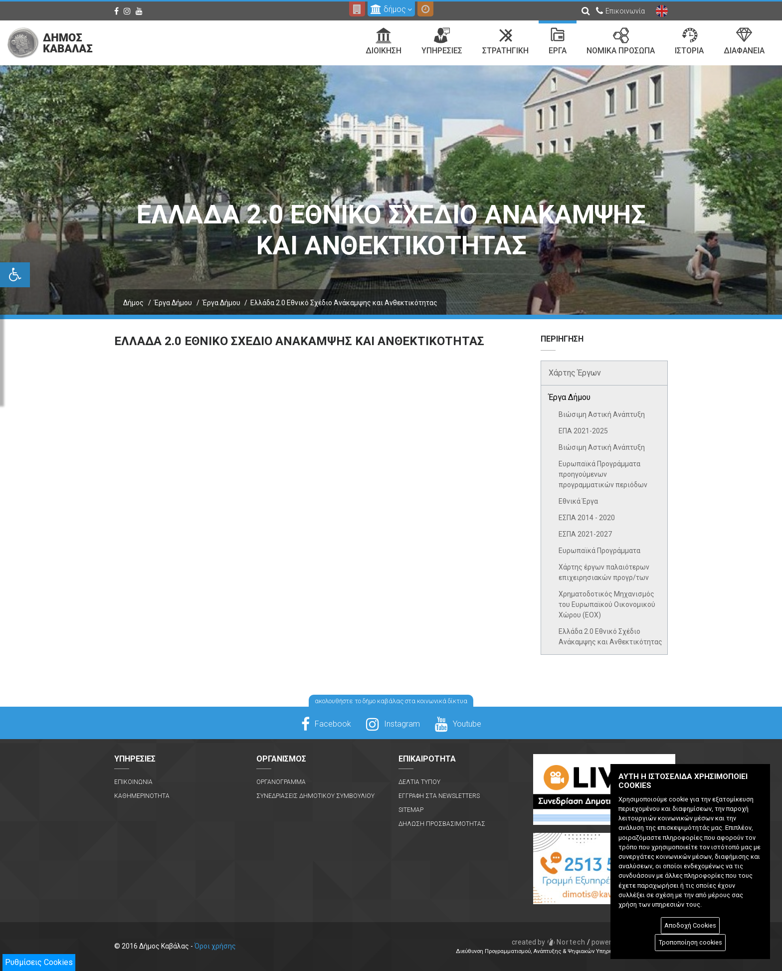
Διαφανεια (744, 41)
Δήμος (133, 303)
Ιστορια (689, 41)
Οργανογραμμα (281, 781)
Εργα (558, 41)
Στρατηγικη (505, 41)
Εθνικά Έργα (578, 501)
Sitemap (410, 809)
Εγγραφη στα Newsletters (439, 795)
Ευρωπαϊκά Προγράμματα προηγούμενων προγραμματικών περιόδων (603, 474)
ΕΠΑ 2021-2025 (583, 431)
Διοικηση (383, 41)
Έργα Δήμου (173, 303)
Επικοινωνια (133, 781)
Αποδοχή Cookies (690, 925)
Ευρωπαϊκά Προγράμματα (599, 551)
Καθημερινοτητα (142, 795)
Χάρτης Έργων (575, 373)
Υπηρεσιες (441, 41)
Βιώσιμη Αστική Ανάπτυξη (602, 414)
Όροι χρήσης (215, 946)
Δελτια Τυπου (419, 781)
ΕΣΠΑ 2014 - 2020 (587, 518)
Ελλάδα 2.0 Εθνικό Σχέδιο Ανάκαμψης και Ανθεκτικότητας (610, 636)
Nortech (549, 942)
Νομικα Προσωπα (620, 41)
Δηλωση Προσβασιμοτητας (441, 823)
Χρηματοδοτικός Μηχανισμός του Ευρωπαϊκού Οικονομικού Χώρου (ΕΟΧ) (607, 604)
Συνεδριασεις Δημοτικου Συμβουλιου (315, 795)
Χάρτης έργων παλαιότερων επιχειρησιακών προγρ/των (604, 572)
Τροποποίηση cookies (690, 942)
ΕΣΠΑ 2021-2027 (585, 534)
